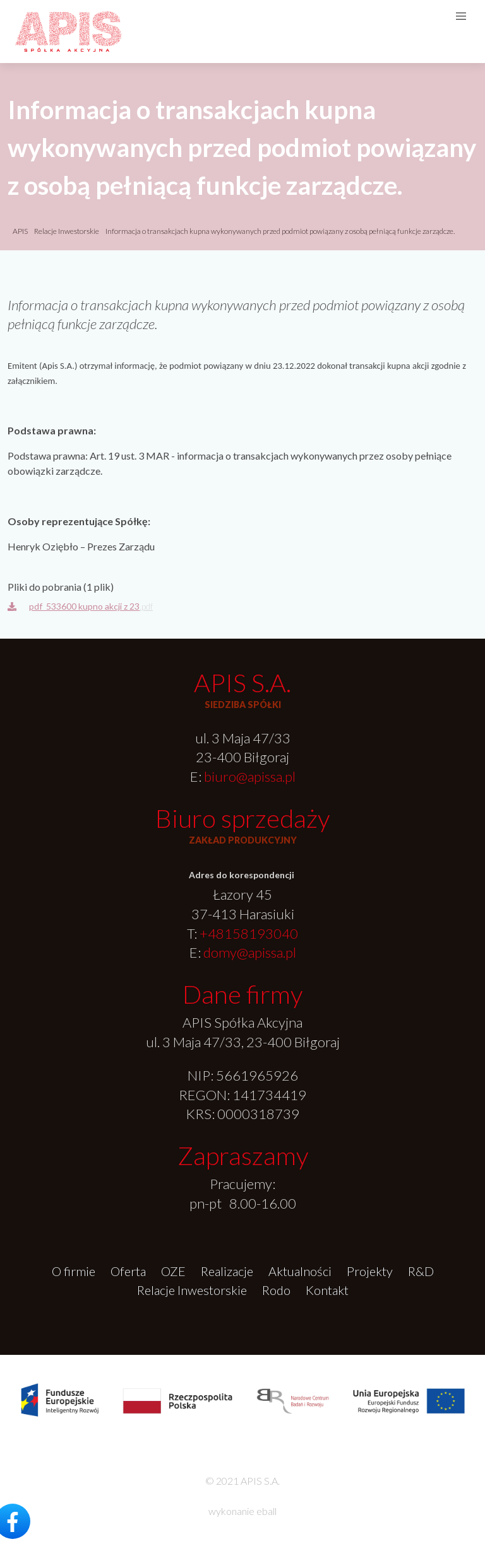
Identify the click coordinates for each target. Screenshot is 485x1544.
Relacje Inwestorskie (67, 231)
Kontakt (327, 1289)
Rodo (276, 1289)
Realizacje (227, 1271)
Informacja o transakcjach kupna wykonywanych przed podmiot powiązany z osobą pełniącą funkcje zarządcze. (280, 231)
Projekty (370, 1271)
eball (266, 1511)
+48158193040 (249, 933)
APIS (20, 231)
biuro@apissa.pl (250, 776)
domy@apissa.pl (249, 952)
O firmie (73, 1271)
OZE (173, 1271)
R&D (421, 1271)
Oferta (128, 1271)
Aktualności (300, 1271)
